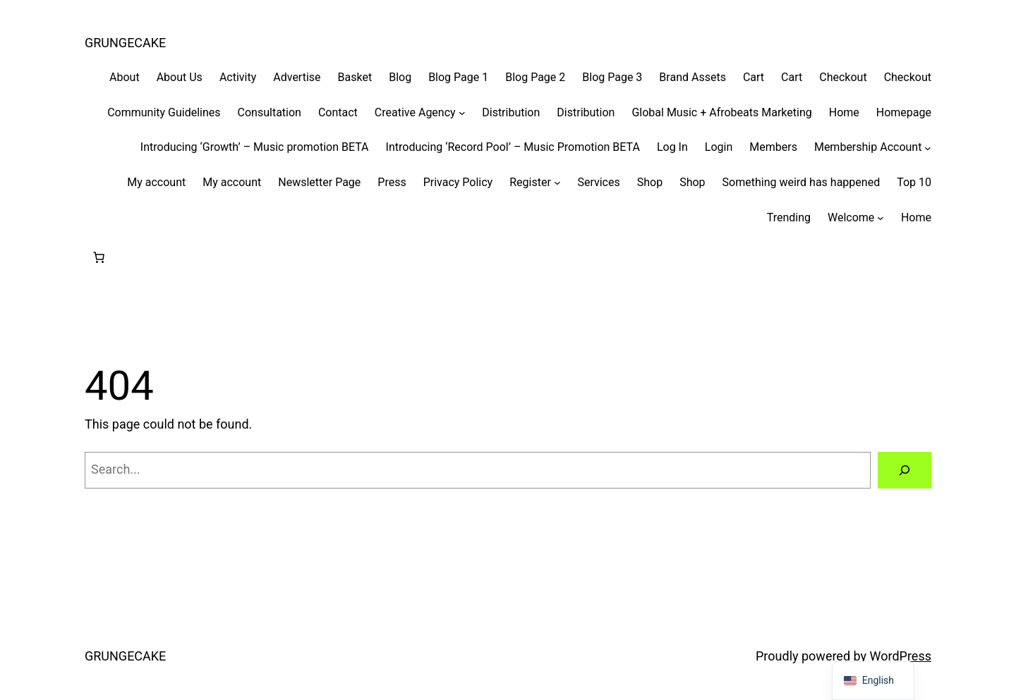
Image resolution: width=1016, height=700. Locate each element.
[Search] (904, 470)
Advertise (296, 77)
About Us (179, 77)
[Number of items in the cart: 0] (99, 257)
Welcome (851, 217)
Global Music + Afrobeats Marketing (721, 112)
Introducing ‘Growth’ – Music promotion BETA (254, 147)
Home (844, 112)
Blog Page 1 (458, 77)
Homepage (903, 112)
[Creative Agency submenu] (462, 112)
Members (773, 147)
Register (530, 182)
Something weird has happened (801, 182)
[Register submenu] (557, 182)
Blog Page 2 (535, 77)
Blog (400, 77)
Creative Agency (415, 112)
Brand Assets (692, 77)
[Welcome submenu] (880, 217)
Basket (355, 77)
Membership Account (868, 147)
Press (391, 182)
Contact (338, 112)
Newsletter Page (319, 182)
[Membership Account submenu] (927, 147)
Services (598, 182)
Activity (237, 77)
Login (718, 147)
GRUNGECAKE (125, 42)
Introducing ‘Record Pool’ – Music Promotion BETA (513, 147)
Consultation (269, 112)
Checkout (842, 77)
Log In (672, 147)
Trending (789, 217)
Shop (650, 182)
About (124, 77)
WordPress (900, 656)
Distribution (511, 112)
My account (156, 182)
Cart (753, 77)
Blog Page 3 (612, 77)
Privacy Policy (458, 182)
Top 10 (914, 182)
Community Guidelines (163, 112)
